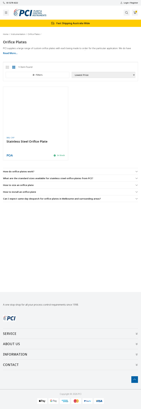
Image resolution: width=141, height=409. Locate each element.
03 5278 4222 (10, 3)
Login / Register (129, 3)
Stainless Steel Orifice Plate (27, 141)
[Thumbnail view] (13, 67)
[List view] (7, 67)
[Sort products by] (103, 75)
